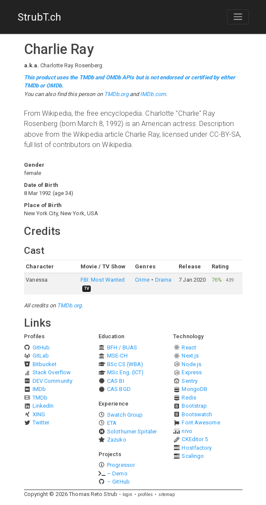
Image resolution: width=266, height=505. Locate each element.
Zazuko (116, 439)
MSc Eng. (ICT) (125, 372)
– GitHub (118, 481)
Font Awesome (201, 422)
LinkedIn (43, 406)
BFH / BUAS (122, 347)
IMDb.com (153, 94)
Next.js (190, 355)
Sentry (189, 381)
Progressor (121, 465)
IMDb (39, 389)
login (128, 494)
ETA (112, 423)
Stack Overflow (52, 372)
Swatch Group (125, 415)
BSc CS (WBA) (125, 364)
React (189, 347)
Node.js (191, 364)
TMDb (40, 397)
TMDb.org (116, 94)
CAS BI (115, 381)
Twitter (41, 422)
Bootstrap (194, 406)
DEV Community (52, 381)
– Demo (117, 473)
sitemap (166, 494)
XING (39, 414)
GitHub (41, 347)
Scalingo (193, 456)
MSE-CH (117, 355)
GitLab (41, 355)
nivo (187, 431)
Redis (189, 397)
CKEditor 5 (195, 439)
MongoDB (194, 389)
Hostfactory (197, 448)
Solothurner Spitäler (132, 431)
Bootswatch (197, 414)
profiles (145, 494)
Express (192, 372)
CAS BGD (119, 389)
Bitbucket (45, 364)
